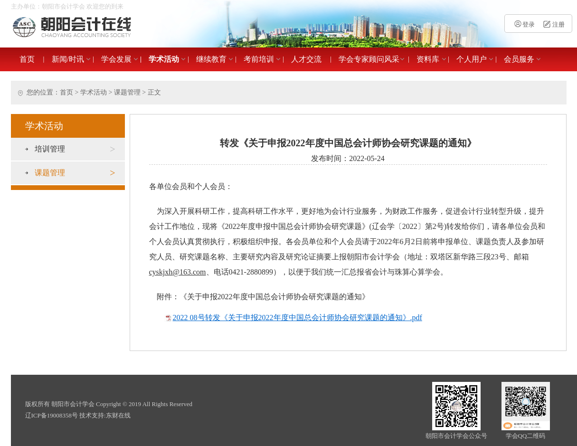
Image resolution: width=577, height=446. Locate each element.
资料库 (427, 59)
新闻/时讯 (68, 59)
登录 (524, 24)
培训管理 (75, 149)
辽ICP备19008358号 (51, 415)
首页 (27, 59)
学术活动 (164, 59)
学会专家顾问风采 (369, 59)
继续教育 (211, 59)
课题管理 (127, 92)
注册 (553, 24)
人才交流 (306, 59)
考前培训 (259, 59)
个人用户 (471, 59)
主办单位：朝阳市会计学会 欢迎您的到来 (67, 6)
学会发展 (116, 59)
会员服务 (519, 59)
